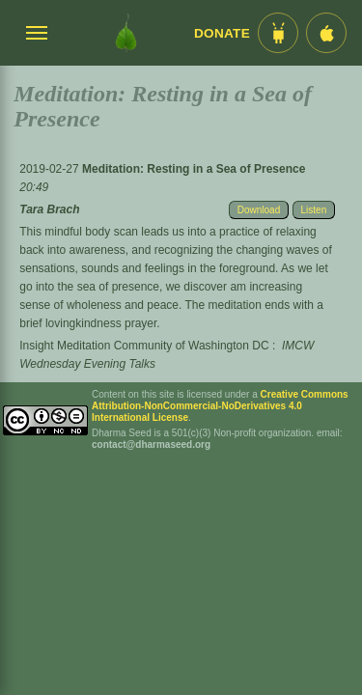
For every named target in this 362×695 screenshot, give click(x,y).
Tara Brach (49, 209)
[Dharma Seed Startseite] (126, 33)
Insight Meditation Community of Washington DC (143, 345)
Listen (314, 210)
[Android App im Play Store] (278, 33)
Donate (222, 33)
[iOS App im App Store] (326, 33)
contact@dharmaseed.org (151, 444)
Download (258, 210)
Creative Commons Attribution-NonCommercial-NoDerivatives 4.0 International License (220, 406)
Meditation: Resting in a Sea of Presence (193, 169)
